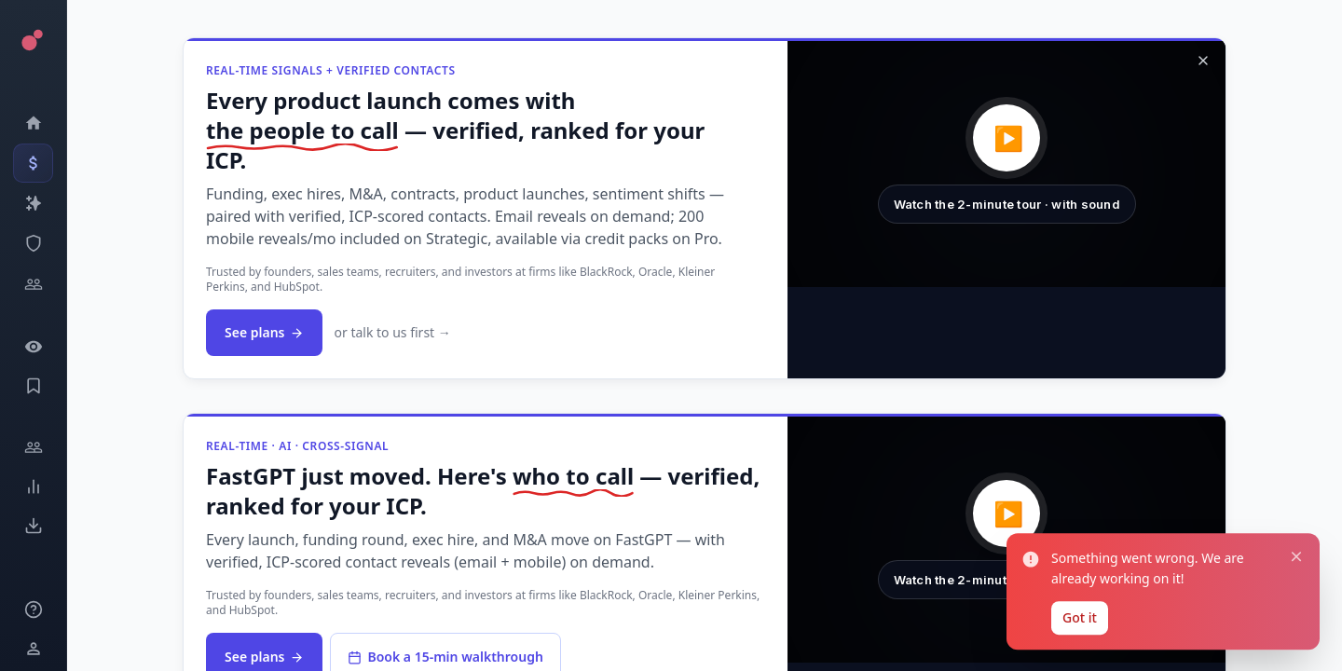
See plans (264, 332)
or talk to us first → (392, 332)
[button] (1006, 164)
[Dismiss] (1203, 60)
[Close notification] (1293, 547)
